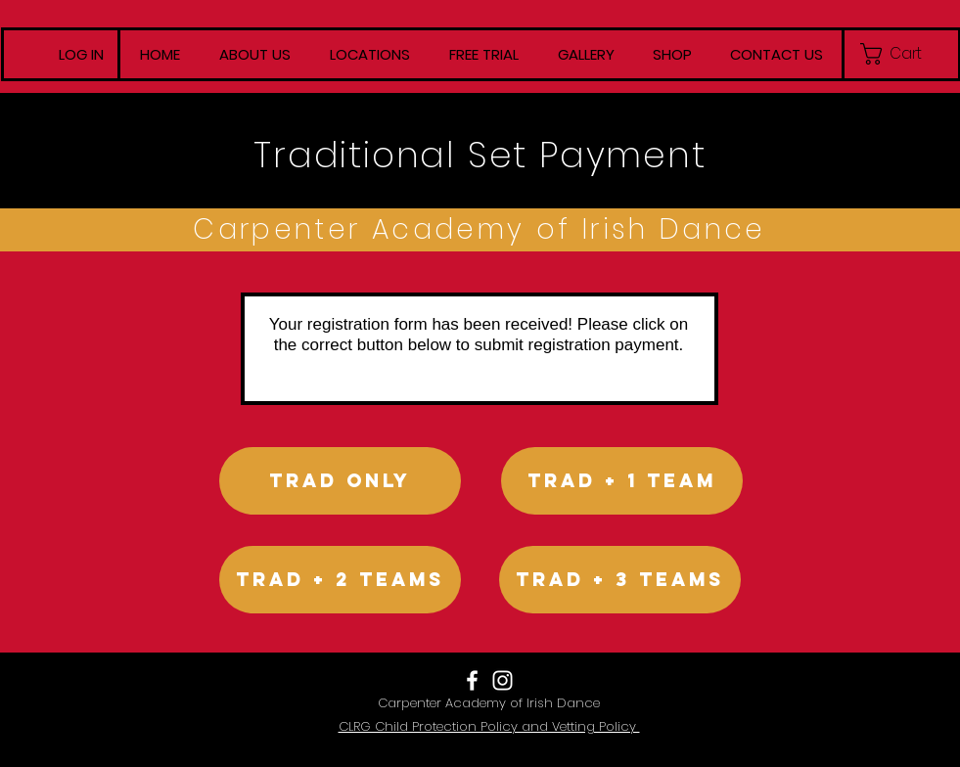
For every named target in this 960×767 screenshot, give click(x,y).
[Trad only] (340, 481)
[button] (900, 54)
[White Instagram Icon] (502, 680)
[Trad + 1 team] (622, 481)
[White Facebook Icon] (472, 680)
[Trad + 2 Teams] (340, 579)
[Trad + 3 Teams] (620, 579)
